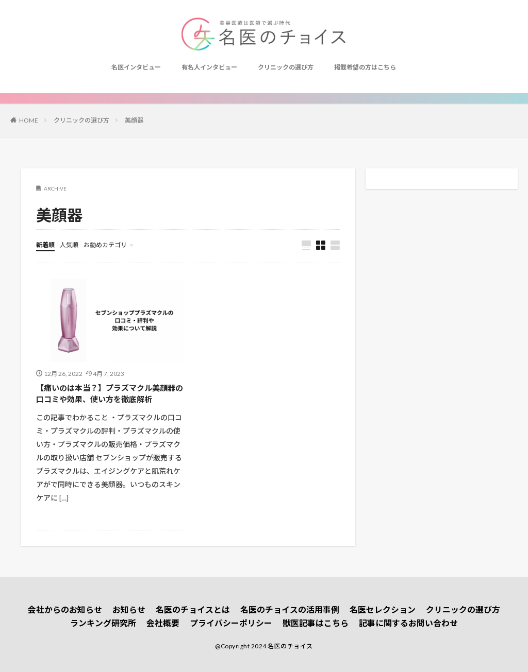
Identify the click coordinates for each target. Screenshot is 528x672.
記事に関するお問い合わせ (408, 623)
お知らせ (128, 609)
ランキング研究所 (103, 623)
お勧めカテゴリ (105, 245)
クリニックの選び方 (286, 67)
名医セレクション (383, 609)
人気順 (69, 245)
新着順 (45, 245)
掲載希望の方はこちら (365, 67)
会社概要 (162, 623)
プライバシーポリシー (231, 623)
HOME (28, 120)
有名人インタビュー (209, 67)
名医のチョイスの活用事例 (289, 609)
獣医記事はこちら (316, 623)
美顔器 (134, 120)
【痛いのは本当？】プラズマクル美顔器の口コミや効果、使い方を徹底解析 (109, 393)
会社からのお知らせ (65, 609)
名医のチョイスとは (193, 609)
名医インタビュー (136, 67)
